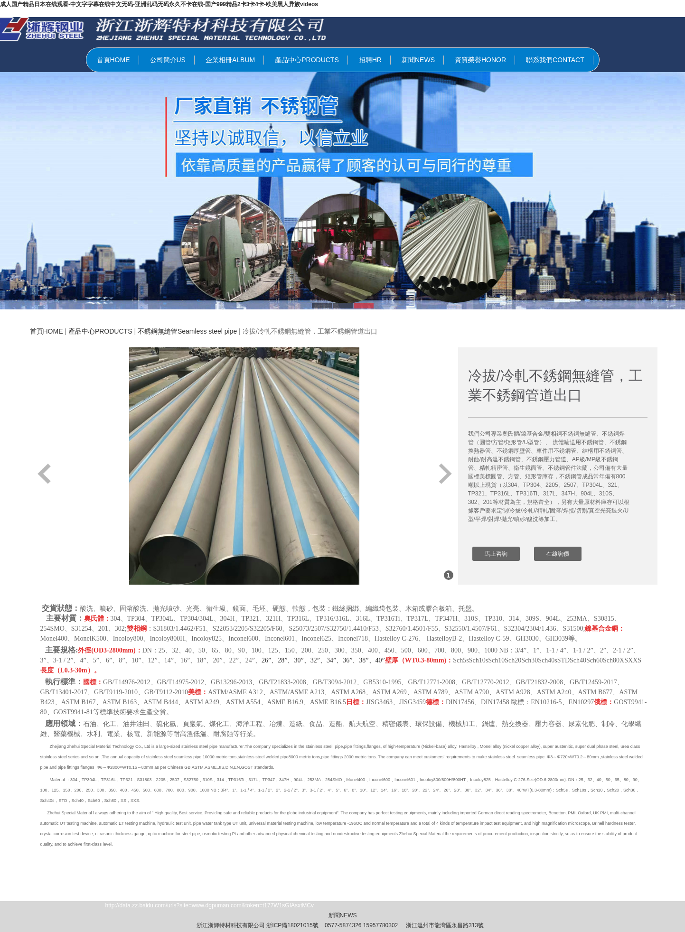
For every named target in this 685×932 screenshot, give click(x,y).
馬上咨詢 (496, 553)
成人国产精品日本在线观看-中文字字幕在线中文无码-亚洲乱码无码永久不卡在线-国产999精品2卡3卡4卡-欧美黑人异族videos (159, 4)
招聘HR (370, 60)
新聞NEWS (418, 60)
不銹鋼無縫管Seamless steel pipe (187, 331)
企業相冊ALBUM (230, 60)
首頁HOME (113, 60)
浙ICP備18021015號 (292, 925)
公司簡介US (168, 60)
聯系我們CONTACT (555, 60)
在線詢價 (557, 553)
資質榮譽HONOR (480, 60)
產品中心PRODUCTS (307, 60)
